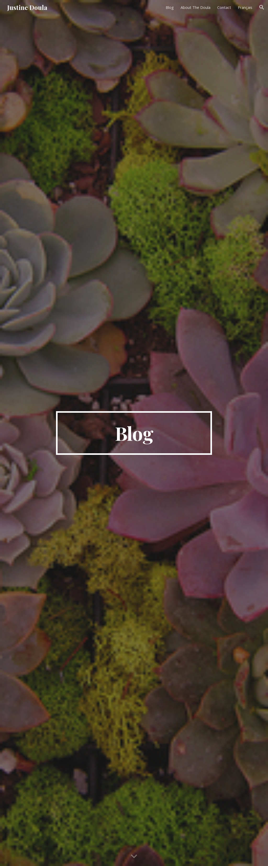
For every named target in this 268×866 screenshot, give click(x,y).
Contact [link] (224, 7)
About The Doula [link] (195, 7)
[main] (134, 433)
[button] (261, 7)
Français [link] (245, 7)
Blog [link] (170, 7)
